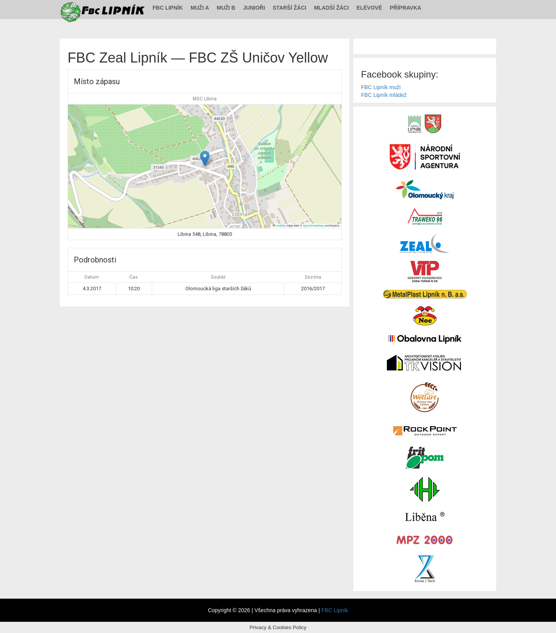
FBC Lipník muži (381, 87)
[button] (205, 158)
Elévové (369, 8)
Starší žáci (289, 8)
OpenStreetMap (313, 225)
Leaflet (279, 225)
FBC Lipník (168, 8)
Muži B (226, 8)
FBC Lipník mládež (384, 95)
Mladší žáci (331, 8)
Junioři (254, 8)
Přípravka (405, 8)
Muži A (200, 8)
